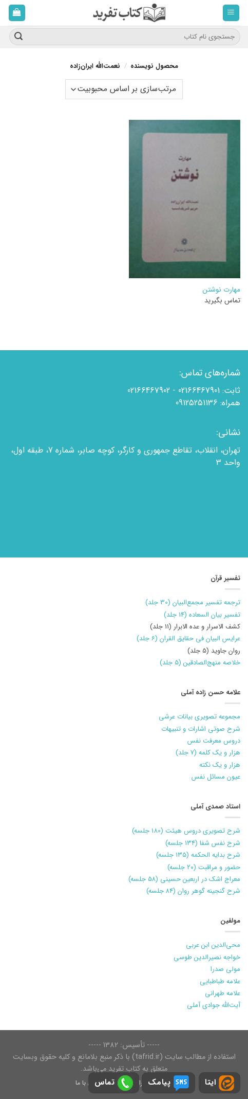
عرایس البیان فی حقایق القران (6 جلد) (188, 638)
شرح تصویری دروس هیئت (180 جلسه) (186, 830)
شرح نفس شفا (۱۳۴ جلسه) (202, 843)
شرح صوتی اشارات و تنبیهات (200, 729)
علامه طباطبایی (220, 981)
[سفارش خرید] (123, 89)
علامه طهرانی (222, 993)
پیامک (168, 1083)
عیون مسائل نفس (216, 776)
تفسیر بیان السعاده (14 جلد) (202, 614)
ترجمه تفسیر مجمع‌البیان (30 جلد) (192, 602)
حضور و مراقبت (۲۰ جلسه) (203, 867)
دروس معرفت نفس (213, 740)
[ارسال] (18, 37)
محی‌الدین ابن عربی (213, 945)
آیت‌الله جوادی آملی (213, 1005)
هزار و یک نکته (219, 765)
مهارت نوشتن (221, 290)
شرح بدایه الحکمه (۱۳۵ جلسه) (198, 855)
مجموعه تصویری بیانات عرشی (199, 716)
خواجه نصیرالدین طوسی (207, 957)
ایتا (219, 1083)
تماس (113, 1083)
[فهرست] (231, 13)
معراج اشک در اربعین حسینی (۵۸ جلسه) (184, 879)
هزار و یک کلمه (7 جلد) (208, 752)
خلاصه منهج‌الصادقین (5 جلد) (200, 662)
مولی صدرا (225, 969)
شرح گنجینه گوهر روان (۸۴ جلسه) (193, 891)
